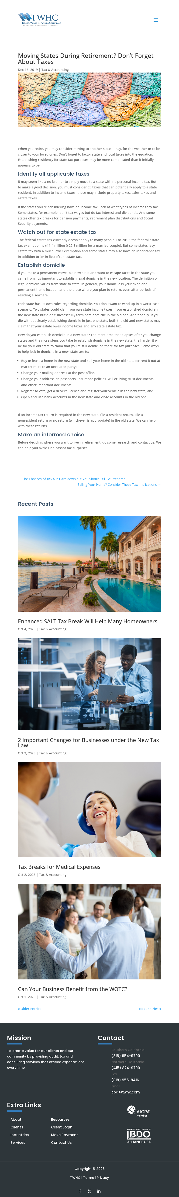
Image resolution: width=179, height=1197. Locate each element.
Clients (16, 1127)
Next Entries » (150, 1008)
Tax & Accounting (55, 69)
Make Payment (64, 1134)
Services (17, 1142)
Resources (60, 1119)
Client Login (61, 1127)
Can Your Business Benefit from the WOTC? (72, 989)
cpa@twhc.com (125, 1092)
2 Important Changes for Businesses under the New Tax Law (88, 742)
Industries (19, 1134)
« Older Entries (29, 1008)
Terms (88, 1177)
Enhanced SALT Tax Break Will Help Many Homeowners (87, 621)
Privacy (103, 1177)
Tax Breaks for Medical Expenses (59, 867)
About (15, 1119)
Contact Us (61, 1142)
